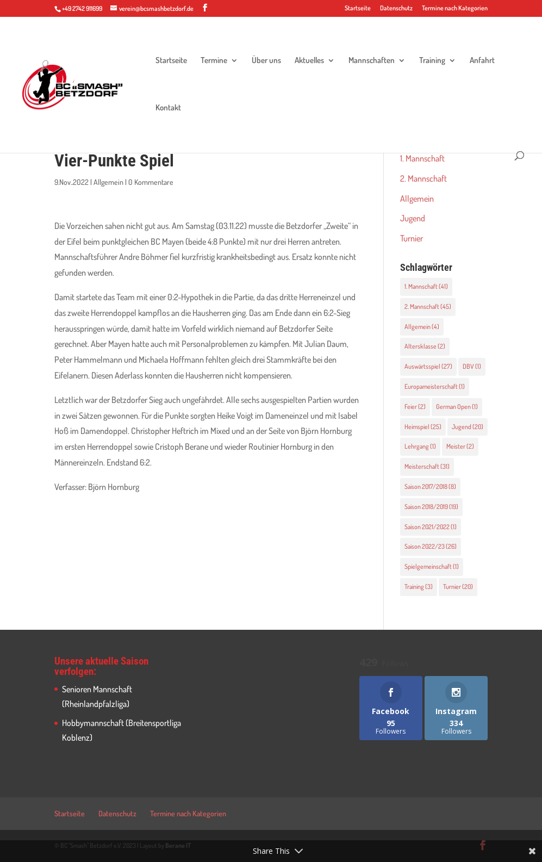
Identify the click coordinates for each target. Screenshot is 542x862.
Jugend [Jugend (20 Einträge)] (467, 427)
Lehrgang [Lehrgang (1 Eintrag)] (420, 446)
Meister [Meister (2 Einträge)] (460, 446)
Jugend (412, 218)
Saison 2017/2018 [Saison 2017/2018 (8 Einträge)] (430, 486)
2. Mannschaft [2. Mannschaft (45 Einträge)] (427, 306)
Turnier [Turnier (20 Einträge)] (458, 586)
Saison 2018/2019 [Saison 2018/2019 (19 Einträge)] (431, 507)
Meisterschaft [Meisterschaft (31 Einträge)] (427, 466)
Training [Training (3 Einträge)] (418, 586)
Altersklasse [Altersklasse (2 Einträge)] (424, 346)
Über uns (266, 61)
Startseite (358, 8)
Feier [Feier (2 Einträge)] (415, 406)
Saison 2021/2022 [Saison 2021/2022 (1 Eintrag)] (430, 527)
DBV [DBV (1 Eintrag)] (472, 366)
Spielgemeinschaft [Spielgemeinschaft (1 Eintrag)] (431, 566)
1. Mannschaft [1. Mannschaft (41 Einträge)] (426, 286)
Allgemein (108, 182)
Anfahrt (482, 61)
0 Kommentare (150, 182)
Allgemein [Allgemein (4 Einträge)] (421, 327)
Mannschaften (371, 61)
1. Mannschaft (422, 158)
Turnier (411, 238)
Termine (214, 61)
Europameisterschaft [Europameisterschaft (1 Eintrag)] (434, 386)
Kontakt (168, 108)
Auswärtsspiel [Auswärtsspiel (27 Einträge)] (428, 366)
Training (432, 61)
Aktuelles (309, 61)
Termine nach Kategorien (455, 8)
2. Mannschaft (423, 178)
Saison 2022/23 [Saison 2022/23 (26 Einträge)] (430, 546)
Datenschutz (396, 8)
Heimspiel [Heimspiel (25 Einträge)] (422, 427)
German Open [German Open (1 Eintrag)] (457, 406)
